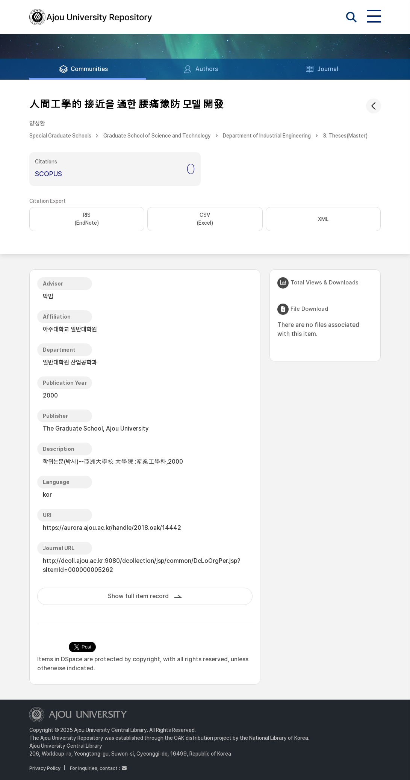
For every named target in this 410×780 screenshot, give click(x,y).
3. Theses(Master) (345, 136)
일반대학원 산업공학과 (70, 362)
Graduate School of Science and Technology (157, 136)
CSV (205, 219)
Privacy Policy (45, 768)
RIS (86, 219)
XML (323, 219)
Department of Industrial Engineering (267, 136)
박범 (48, 296)
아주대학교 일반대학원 (70, 329)
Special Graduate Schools (60, 136)
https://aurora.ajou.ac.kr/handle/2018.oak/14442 (112, 527)
